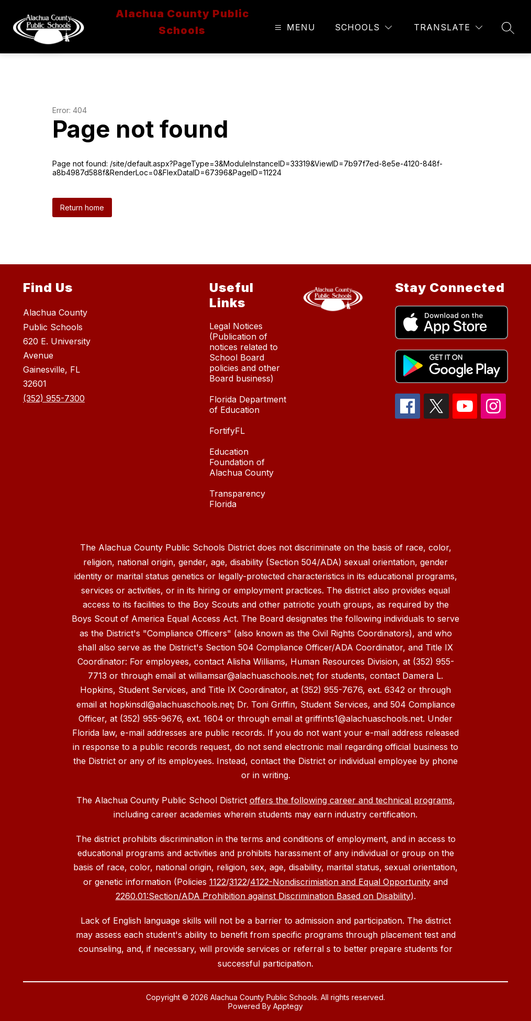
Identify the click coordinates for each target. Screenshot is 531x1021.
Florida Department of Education (247, 404)
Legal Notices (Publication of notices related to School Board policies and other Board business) (244, 352)
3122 (238, 882)
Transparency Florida (237, 498)
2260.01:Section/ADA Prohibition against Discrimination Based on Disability (263, 896)
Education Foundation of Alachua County (241, 462)
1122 (217, 882)
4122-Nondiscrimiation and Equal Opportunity (340, 882)
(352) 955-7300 (54, 398)
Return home (82, 207)
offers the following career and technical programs (351, 800)
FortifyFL (227, 430)
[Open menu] (293, 27)
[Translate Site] (448, 27)
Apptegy (288, 1006)
